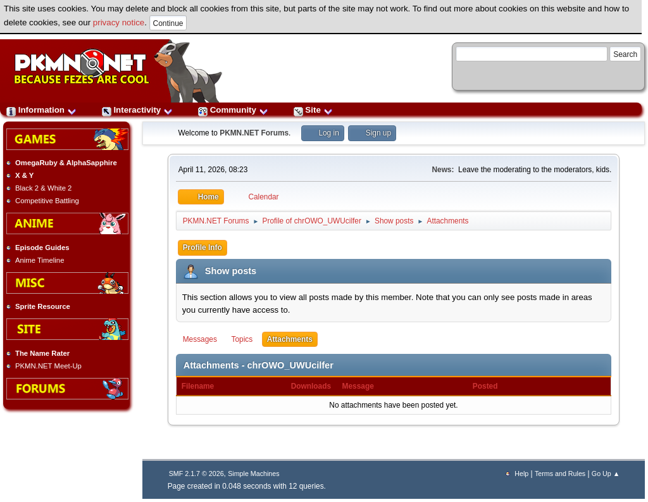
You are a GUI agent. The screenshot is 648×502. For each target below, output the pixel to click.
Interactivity (137, 110)
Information (41, 110)
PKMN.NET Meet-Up (48, 366)
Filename (205, 386)
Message (358, 386)
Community (233, 110)
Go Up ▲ (606, 473)
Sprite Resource (42, 306)
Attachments (290, 339)
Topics (242, 339)
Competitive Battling (47, 200)
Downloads (311, 386)
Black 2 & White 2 (43, 188)
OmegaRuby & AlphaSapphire (66, 162)
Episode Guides (42, 247)
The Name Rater (42, 353)
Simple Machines (253, 473)
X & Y (24, 175)
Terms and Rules (560, 473)
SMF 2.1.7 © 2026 (196, 473)
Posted (485, 386)
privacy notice (119, 22)
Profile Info (202, 247)
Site (313, 110)
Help (521, 473)
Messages (200, 339)
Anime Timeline (39, 260)
